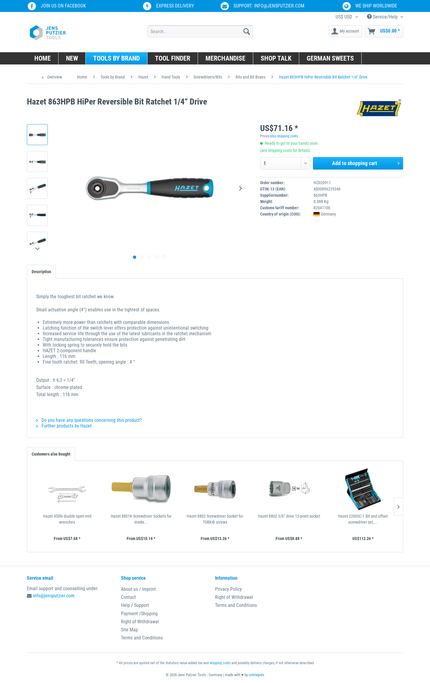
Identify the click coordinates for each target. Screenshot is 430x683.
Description (41, 271)
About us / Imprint (138, 589)
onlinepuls (256, 675)
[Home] (43, 58)
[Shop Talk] (276, 58)
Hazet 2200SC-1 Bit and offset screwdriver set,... (363, 519)
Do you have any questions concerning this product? (89, 420)
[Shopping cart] (384, 31)
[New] (72, 58)
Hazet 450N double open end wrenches (67, 519)
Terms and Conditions (142, 638)
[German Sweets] (330, 58)
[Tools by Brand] (117, 58)
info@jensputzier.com (53, 596)
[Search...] (200, 31)
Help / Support (135, 605)
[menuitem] (200, 31)
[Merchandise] (225, 58)
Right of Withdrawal (140, 621)
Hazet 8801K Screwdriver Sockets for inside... (141, 519)
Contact (128, 597)
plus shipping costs (284, 136)
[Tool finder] (173, 58)
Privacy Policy (228, 589)
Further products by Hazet (64, 426)
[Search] (246, 31)
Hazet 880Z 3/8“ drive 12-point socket (289, 516)
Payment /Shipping (139, 613)
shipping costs (220, 663)
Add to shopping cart (366, 162)
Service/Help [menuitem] (383, 17)
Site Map (129, 630)
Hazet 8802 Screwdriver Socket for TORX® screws (215, 519)
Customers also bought (51, 454)
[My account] (345, 31)
